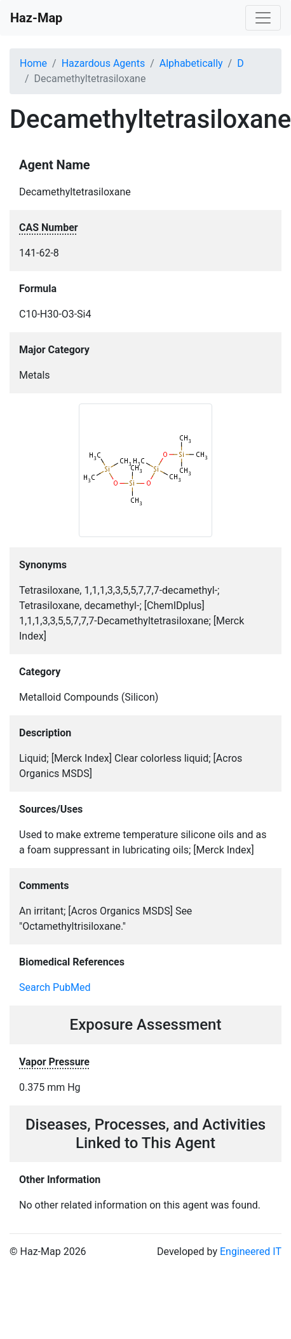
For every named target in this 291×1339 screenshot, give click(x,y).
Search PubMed (55, 987)
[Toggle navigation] (263, 18)
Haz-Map (36, 17)
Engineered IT (250, 1251)
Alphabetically (191, 63)
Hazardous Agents (103, 63)
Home (33, 63)
